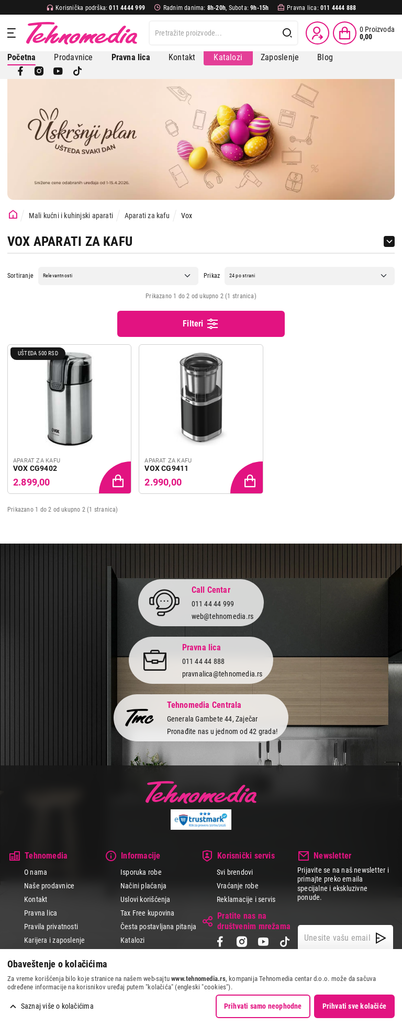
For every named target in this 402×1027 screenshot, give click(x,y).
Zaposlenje (280, 57)
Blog (325, 57)
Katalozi (228, 57)
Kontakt (182, 57)
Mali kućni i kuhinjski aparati (71, 215)
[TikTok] (77, 71)
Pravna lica (40, 913)
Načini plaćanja (143, 886)
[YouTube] (58, 71)
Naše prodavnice (49, 886)
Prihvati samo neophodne (263, 1006)
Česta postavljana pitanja (158, 926)
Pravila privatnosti (51, 926)
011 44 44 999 (213, 604)
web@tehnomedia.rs (223, 616)
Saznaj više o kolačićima (57, 1006)
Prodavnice (73, 57)
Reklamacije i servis (246, 899)
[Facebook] (20, 71)
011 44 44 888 (203, 661)
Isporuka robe (141, 872)
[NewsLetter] (380, 938)
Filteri (201, 324)
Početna (21, 57)
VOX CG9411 (166, 468)
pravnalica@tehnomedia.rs (222, 674)
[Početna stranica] (13, 215)
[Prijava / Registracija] (317, 32)
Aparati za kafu (147, 215)
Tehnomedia (82, 32)
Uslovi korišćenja (145, 899)
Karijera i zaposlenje (54, 940)
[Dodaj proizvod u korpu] (116, 479)
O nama (35, 872)
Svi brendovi (235, 872)
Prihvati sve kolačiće (354, 1006)
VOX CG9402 (35, 468)
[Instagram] (39, 71)
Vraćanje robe (238, 886)
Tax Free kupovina (147, 913)
